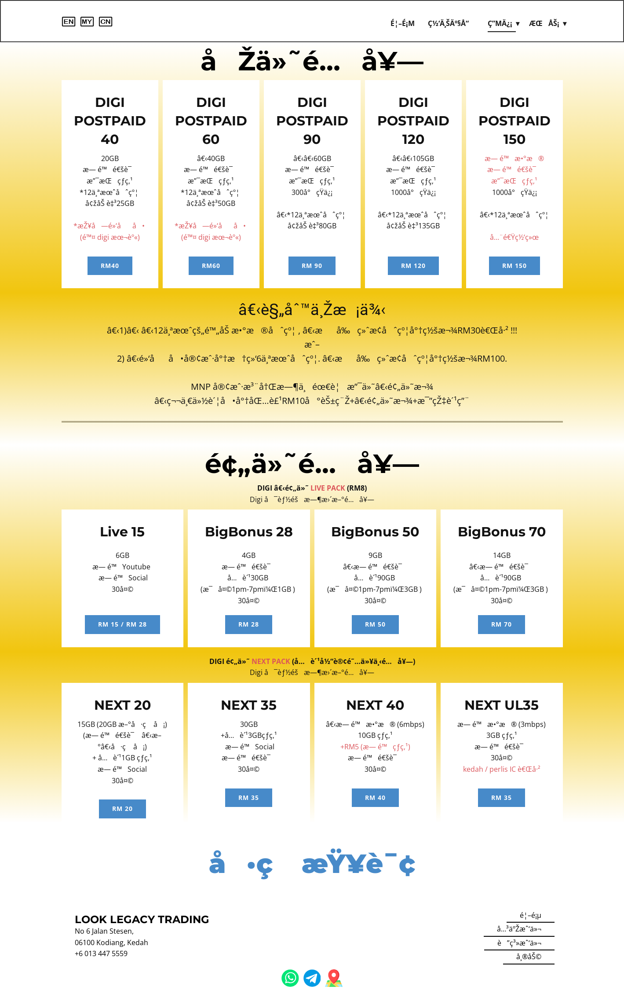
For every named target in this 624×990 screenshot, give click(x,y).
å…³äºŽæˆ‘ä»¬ (519, 929)
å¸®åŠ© (528, 956)
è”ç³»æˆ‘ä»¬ (519, 943)
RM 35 (248, 797)
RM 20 (122, 808)
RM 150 (514, 265)
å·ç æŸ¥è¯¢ (312, 863)
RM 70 (501, 624)
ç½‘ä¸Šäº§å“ (451, 23)
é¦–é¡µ (402, 23)
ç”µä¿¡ (500, 23)
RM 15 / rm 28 (122, 624)
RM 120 (413, 265)
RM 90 (312, 265)
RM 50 (375, 624)
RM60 (211, 265)
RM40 (110, 265)
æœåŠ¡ (544, 23)
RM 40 (375, 797)
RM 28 (248, 624)
